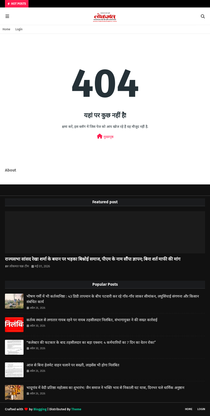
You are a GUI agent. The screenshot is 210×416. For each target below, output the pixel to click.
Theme (76, 409)
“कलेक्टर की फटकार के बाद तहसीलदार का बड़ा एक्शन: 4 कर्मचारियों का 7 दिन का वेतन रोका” (91, 342)
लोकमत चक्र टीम (19, 266)
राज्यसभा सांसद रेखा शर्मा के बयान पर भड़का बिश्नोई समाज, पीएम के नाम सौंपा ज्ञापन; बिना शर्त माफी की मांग (92, 259)
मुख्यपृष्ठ (105, 136)
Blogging (40, 409)
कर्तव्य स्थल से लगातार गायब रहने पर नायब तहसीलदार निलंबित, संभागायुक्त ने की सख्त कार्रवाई (91, 320)
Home (6, 29)
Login (19, 29)
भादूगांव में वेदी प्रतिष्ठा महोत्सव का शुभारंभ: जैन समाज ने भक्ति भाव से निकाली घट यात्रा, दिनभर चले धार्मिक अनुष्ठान (105, 387)
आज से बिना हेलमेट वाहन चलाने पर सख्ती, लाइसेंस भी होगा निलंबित (72, 365)
